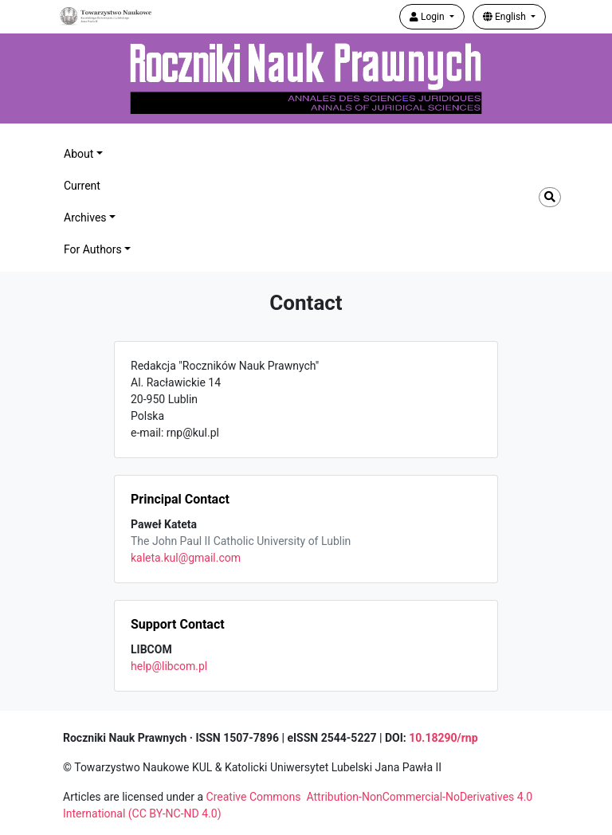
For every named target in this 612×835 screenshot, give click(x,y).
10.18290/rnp (443, 737)
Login (428, 16)
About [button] (78, 153)
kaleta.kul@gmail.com (186, 557)
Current (82, 185)
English (505, 16)
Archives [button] (85, 217)
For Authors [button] (93, 249)
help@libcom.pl (169, 666)
